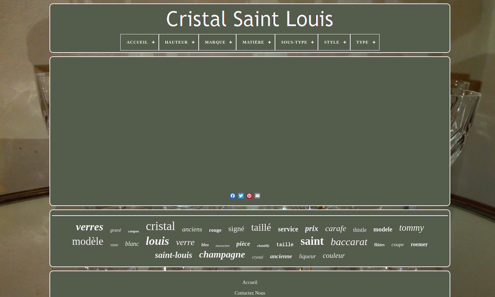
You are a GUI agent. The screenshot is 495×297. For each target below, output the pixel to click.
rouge (215, 230)
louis (157, 241)
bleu (205, 244)
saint (312, 241)
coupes (133, 231)
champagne (222, 254)
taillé (261, 227)
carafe (335, 228)
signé (236, 228)
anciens (192, 229)
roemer (419, 244)
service (288, 229)
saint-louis (173, 255)
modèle (87, 241)
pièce (243, 243)
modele (382, 229)
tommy (411, 227)
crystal (257, 257)
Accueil (249, 282)
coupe (398, 244)
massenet (222, 245)
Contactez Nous (249, 293)
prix (311, 228)
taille (285, 245)
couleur (334, 255)
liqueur (307, 256)
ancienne (281, 256)
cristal (160, 226)
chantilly (263, 246)
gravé (115, 230)
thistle (359, 230)
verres (89, 226)
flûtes (379, 244)
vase (114, 244)
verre (185, 242)
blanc (132, 243)
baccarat (349, 241)
